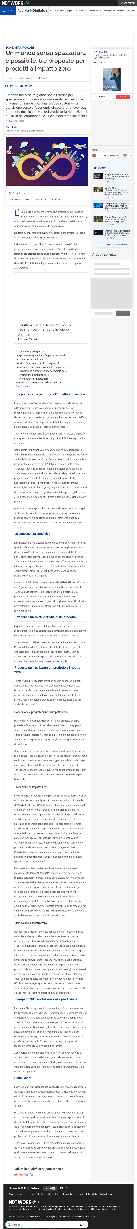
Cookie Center (106, 1200)
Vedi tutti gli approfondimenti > (118, 244)
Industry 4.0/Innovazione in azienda (119, 11)
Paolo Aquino (12, 127)
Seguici (50, 1194)
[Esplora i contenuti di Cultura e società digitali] (106, 155)
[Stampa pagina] (31, 86)
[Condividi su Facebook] (7, 86)
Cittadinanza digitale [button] (64, 11)
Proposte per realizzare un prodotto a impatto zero (42, 372)
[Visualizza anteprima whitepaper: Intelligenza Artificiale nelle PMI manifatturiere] (111, 79)
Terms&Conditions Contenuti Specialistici (80, 1200)
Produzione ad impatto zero (34, 380)
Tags (26, 1200)
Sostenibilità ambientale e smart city (33, 78)
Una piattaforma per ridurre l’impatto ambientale (41, 361)
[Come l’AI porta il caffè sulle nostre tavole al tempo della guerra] (112, 220)
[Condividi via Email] (21, 86)
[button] (8, 10)
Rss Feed (35, 1200)
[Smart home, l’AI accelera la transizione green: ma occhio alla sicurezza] (112, 234)
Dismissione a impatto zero (33, 384)
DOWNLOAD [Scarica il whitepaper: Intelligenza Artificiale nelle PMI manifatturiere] (123, 97)
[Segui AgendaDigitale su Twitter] (67, 1194)
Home (9, 78)
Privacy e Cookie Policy (50, 1200)
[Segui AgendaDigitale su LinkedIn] (61, 1194)
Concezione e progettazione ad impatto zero (43, 376)
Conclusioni (22, 391)
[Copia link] (26, 86)
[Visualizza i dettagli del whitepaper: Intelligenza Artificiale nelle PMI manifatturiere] (111, 57)
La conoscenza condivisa (29, 364)
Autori (19, 1200)
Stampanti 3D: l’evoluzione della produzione (39, 388)
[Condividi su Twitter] (16, 86)
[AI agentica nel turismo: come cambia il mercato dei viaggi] (112, 178)
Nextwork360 (14, 1212)
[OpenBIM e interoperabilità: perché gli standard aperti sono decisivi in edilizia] (112, 192)
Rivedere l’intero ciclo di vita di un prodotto (38, 368)
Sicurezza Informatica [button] (88, 11)
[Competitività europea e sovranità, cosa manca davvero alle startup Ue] (112, 207)
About (11, 1200)
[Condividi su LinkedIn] (11, 86)
